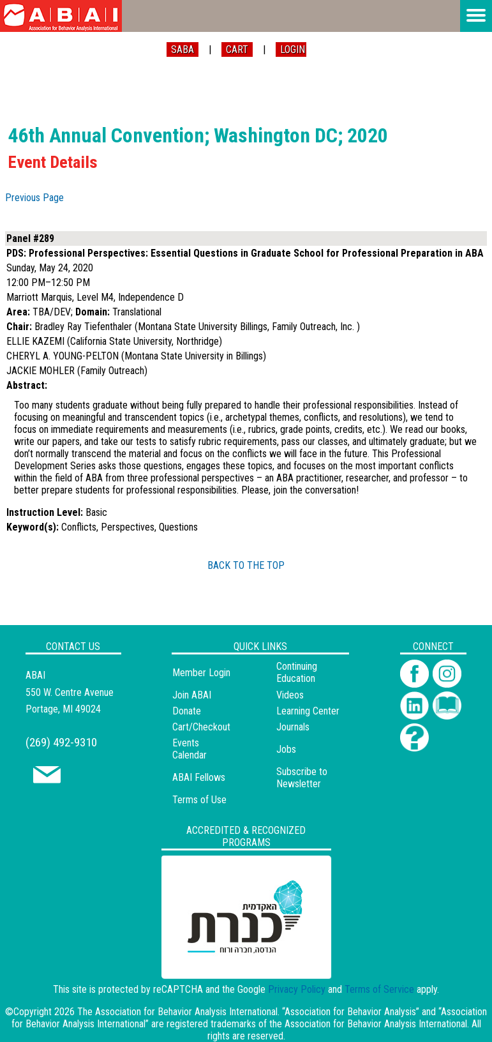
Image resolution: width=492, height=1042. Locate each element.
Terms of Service (379, 989)
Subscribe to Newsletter (301, 778)
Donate (186, 711)
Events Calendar (189, 749)
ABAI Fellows (198, 777)
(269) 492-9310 (61, 742)
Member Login (201, 673)
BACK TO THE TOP (246, 565)
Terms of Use (199, 800)
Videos (290, 695)
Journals (292, 727)
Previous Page (34, 198)
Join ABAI (191, 695)
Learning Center (307, 711)
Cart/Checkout (201, 727)
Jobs (286, 749)
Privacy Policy (296, 989)
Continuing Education (296, 672)
